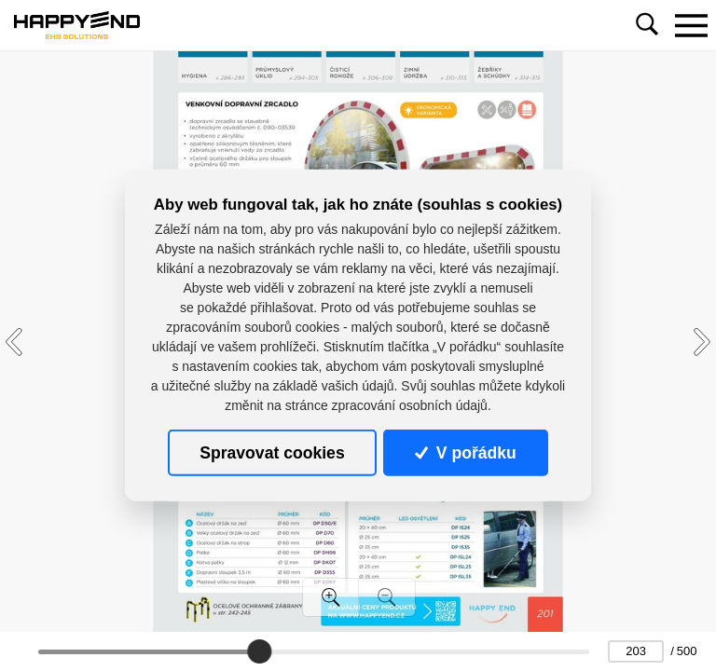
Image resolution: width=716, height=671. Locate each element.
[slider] (259, 651)
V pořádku (465, 453)
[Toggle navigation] (691, 25)
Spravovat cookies (272, 453)
